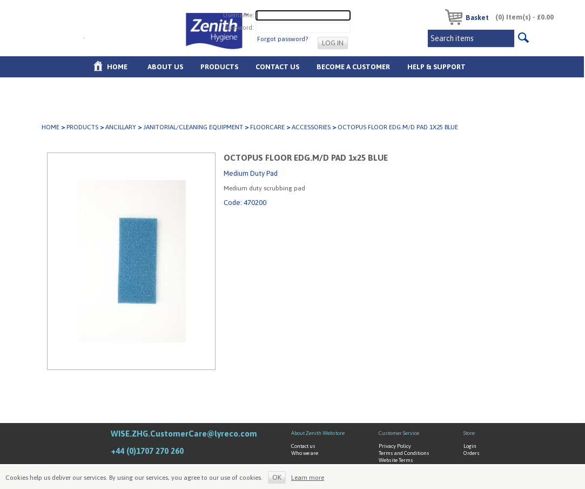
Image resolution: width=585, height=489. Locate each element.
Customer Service (399, 433)
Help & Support (436, 67)
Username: (238, 15)
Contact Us (277, 67)
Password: (239, 27)
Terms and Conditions (404, 453)
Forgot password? (282, 39)
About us (165, 67)
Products (219, 67)
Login (469, 446)
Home (117, 67)
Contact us (303, 446)
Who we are (304, 453)
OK (276, 477)
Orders (471, 453)
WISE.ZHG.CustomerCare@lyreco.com (184, 433)
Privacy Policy (395, 446)
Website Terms (396, 460)
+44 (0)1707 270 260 (147, 450)
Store (469, 433)
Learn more (307, 477)
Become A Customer (353, 67)
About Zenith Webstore (318, 433)
